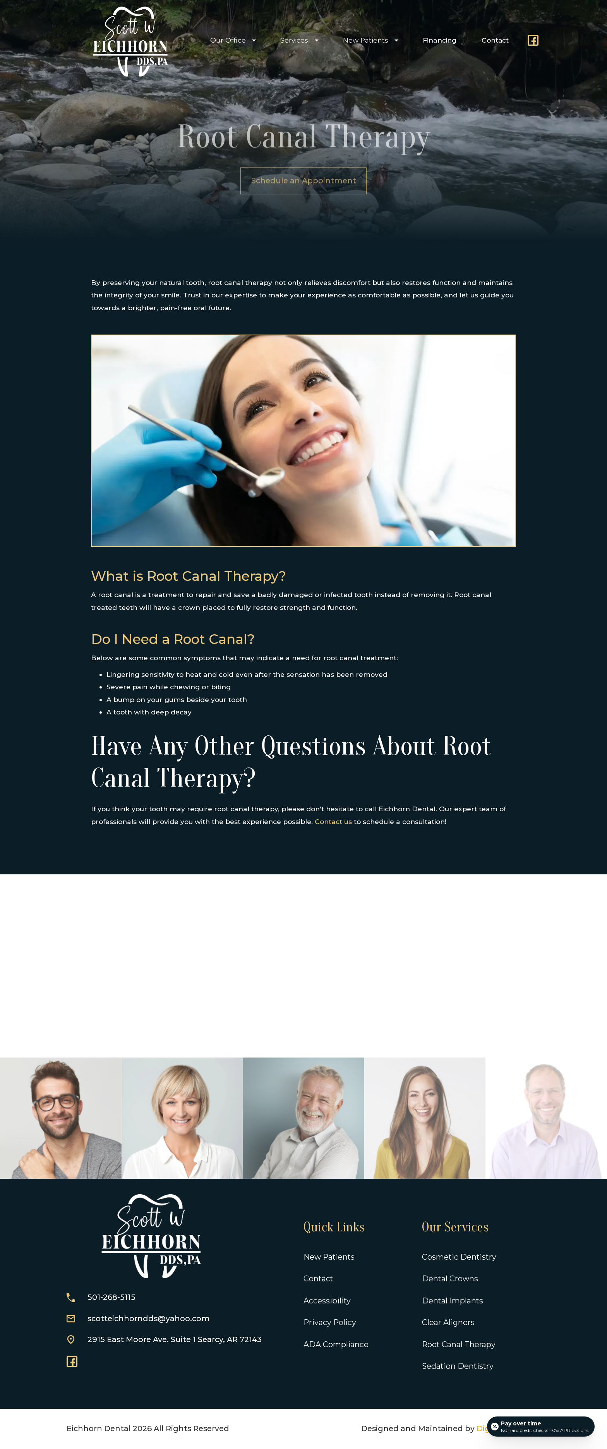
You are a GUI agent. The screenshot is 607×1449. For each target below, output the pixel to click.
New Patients (329, 1257)
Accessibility (327, 1300)
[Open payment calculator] (541, 1426)
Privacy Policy (330, 1322)
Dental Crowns (450, 1278)
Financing (439, 40)
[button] (231, 40)
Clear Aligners (448, 1322)
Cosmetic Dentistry (459, 1257)
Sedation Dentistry (458, 1366)
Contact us (333, 821)
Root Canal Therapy (459, 1344)
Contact (495, 40)
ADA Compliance (336, 1344)
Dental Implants (452, 1300)
